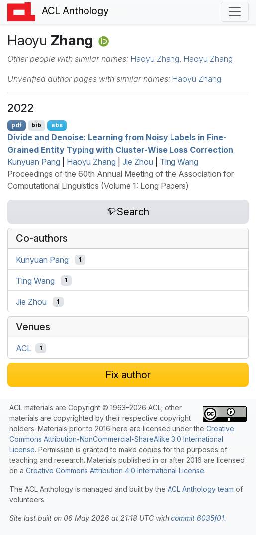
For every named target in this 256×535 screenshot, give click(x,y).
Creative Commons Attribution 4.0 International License (115, 470)
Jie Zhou (137, 162)
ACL (23, 348)
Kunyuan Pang (33, 162)
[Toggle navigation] (235, 12)
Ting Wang (179, 162)
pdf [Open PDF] (16, 125)
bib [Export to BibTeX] (36, 125)
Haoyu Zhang (154, 59)
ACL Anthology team (201, 489)
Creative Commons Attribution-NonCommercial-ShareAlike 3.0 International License (121, 439)
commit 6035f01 (197, 518)
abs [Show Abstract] (57, 125)
